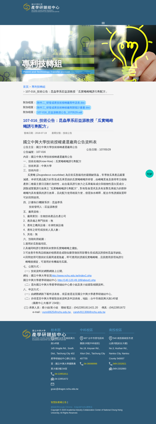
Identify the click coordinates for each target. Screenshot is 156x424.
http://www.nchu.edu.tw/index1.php (72, 275)
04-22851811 (59, 374)
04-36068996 (88, 363)
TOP (149, 174)
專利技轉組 (38, 86)
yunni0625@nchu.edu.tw (56, 312)
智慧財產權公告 (59, 402)
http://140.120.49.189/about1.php (76, 280)
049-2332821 (117, 363)
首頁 (26, 86)
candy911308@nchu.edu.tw (89, 312)
